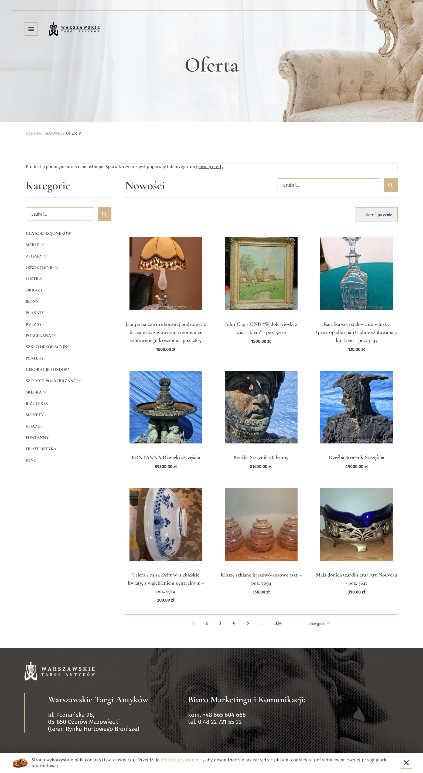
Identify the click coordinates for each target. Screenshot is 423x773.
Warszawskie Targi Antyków (98, 699)
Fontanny (37, 437)
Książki (34, 426)
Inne (31, 460)
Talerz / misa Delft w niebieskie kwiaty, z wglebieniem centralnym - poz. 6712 (166, 583)
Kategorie (48, 185)
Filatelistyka (41, 449)
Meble (33, 245)
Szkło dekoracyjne (48, 347)
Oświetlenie (40, 267)
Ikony (32, 301)
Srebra (34, 392)
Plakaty (35, 313)
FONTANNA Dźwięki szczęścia (166, 457)
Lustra (34, 279)
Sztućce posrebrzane (51, 381)
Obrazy (34, 290)
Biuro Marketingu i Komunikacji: (247, 699)
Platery (35, 358)
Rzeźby (34, 324)
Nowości (145, 185)
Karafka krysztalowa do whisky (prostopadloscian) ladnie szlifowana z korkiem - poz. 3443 (356, 332)
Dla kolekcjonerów (48, 233)
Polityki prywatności (182, 760)
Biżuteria (37, 403)
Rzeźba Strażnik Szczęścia (356, 457)
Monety (35, 415)
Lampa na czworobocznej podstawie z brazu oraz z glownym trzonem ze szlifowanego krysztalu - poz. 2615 (165, 332)
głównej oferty (209, 166)
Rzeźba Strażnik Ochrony (261, 457)
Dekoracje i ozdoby (48, 369)
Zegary (34, 256)
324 (278, 623)
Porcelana (39, 335)
